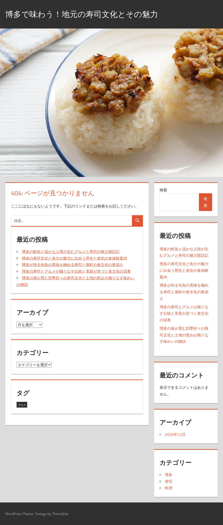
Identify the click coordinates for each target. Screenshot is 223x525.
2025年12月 (175, 434)
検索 (163, 189)
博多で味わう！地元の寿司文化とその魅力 (81, 14)
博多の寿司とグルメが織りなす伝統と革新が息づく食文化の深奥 (76, 271)
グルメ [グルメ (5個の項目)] (22, 405)
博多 (168, 474)
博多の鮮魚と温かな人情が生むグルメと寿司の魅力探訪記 (71, 251)
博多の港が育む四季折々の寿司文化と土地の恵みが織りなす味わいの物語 (184, 335)
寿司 (168, 481)
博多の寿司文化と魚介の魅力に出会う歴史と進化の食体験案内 (74, 258)
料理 (168, 488)
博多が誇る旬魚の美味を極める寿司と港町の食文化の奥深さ (72, 264)
